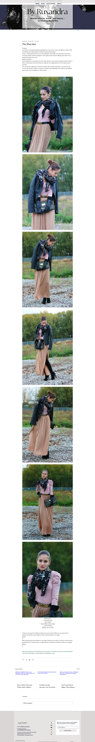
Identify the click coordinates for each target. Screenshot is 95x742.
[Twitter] (51, 725)
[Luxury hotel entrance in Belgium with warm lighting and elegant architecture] (70, 676)
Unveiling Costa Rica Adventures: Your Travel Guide (47, 686)
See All (78, 668)
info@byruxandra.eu (25, 726)
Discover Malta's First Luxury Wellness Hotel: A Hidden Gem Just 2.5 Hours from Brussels (24, 686)
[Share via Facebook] (23, 659)
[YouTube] (51, 727)
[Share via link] (33, 659)
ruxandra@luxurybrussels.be (24, 729)
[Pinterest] (51, 729)
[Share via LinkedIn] (29, 659)
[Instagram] (51, 734)
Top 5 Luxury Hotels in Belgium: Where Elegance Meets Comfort (68, 686)
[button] (77, 30)
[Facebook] (51, 723)
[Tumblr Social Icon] (51, 732)
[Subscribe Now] (67, 730)
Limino (56, 741)
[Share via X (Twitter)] (26, 659)
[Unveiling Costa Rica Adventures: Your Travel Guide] (47, 676)
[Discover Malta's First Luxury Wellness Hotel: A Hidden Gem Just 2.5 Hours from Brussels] (25, 676)
